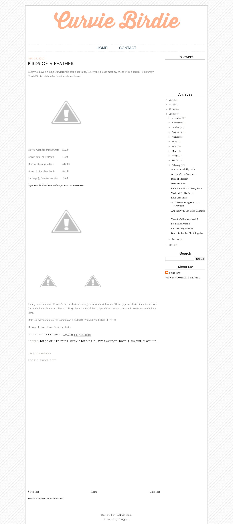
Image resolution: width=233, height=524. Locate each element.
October (176, 127)
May (174, 151)
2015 (171, 99)
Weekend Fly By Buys (181, 193)
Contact (127, 48)
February (176, 165)
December (177, 118)
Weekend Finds (178, 183)
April (174, 155)
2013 (171, 109)
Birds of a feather (179, 178)
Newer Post (33, 491)
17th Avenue (123, 514)
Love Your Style (179, 197)
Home (102, 48)
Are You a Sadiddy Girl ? (183, 169)
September (177, 132)
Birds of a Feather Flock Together (187, 233)
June (174, 146)
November (177, 122)
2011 (171, 245)
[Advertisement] (55, 464)
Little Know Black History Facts (186, 188)
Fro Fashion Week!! (180, 223)
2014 (171, 104)
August (175, 136)
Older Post (155, 491)
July (174, 141)
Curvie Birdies (81, 341)
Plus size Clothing (142, 341)
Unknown (174, 272)
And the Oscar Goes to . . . (183, 174)
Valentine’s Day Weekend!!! (184, 219)
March (175, 160)
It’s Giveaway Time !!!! (182, 228)
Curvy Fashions (105, 341)
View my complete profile (182, 278)
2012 (171, 114)
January (176, 239)
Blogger (123, 519)
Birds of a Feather (54, 341)
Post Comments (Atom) (52, 498)
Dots (122, 341)
